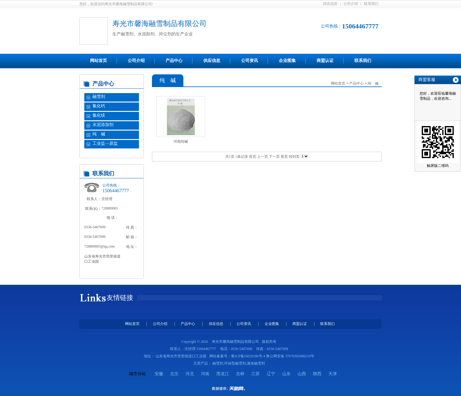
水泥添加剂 (103, 124)
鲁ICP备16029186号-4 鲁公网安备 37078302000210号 (272, 356)
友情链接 (120, 297)
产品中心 (174, 60)
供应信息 (330, 4)
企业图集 (287, 60)
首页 (252, 156)
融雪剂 (98, 96)
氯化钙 (98, 106)
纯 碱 (98, 134)
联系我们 (371, 4)
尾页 (284, 156)
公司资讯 (249, 60)
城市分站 (137, 374)
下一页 (274, 156)
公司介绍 (350, 4)
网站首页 (98, 60)
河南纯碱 (180, 141)
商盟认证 (325, 60)
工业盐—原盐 (105, 143)
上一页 (262, 156)
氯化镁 (98, 115)
